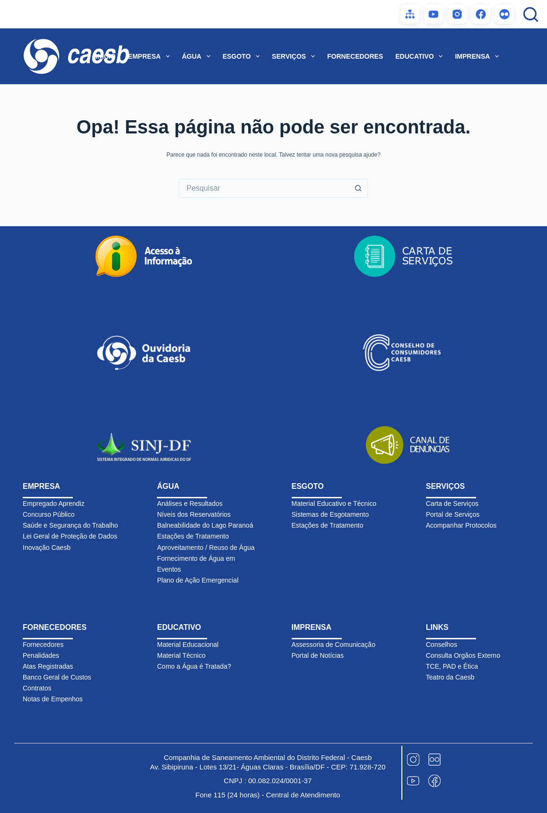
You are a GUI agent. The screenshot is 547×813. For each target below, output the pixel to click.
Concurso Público (49, 514)
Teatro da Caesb (450, 677)
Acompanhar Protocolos (461, 525)
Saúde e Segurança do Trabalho (70, 525)
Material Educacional (187, 644)
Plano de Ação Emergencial (197, 580)
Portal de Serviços (453, 514)
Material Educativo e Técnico (334, 503)
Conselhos (441, 644)
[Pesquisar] (530, 14)
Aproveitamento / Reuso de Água (205, 547)
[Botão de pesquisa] (358, 188)
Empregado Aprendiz (54, 503)
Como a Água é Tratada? (194, 666)
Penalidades (41, 655)
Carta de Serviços (452, 503)
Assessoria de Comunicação (333, 644)
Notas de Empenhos (53, 699)
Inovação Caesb (46, 547)
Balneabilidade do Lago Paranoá (205, 525)
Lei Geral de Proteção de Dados (70, 536)
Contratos (37, 688)
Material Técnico (181, 655)
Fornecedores (43, 644)
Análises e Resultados (190, 503)
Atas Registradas (48, 666)
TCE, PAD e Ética (452, 666)
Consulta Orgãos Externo (463, 655)
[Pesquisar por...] (264, 188)
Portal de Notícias (318, 655)
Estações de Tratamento (193, 536)
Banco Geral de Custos (57, 677)
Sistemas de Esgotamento (330, 514)
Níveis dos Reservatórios (194, 514)
